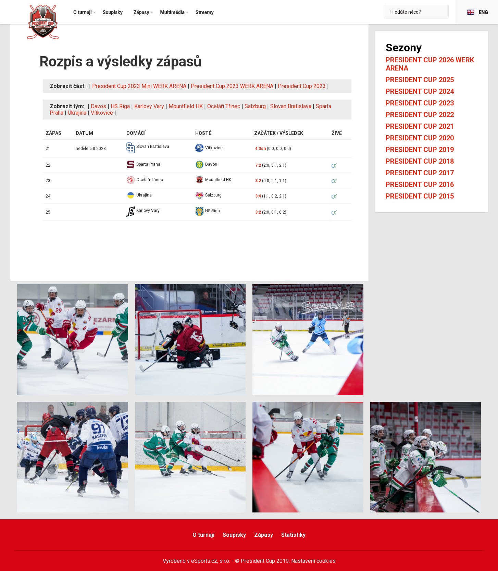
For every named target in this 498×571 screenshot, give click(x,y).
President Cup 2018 (420, 161)
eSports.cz (204, 561)
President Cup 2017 (420, 173)
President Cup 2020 (420, 138)
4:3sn (260, 148)
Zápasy (263, 535)
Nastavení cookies (313, 561)
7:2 (258, 165)
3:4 (258, 196)
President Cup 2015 (420, 196)
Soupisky (234, 535)
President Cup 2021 (420, 126)
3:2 (258, 180)
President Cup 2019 (420, 149)
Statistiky (293, 535)
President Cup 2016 (420, 184)
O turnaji (203, 535)
